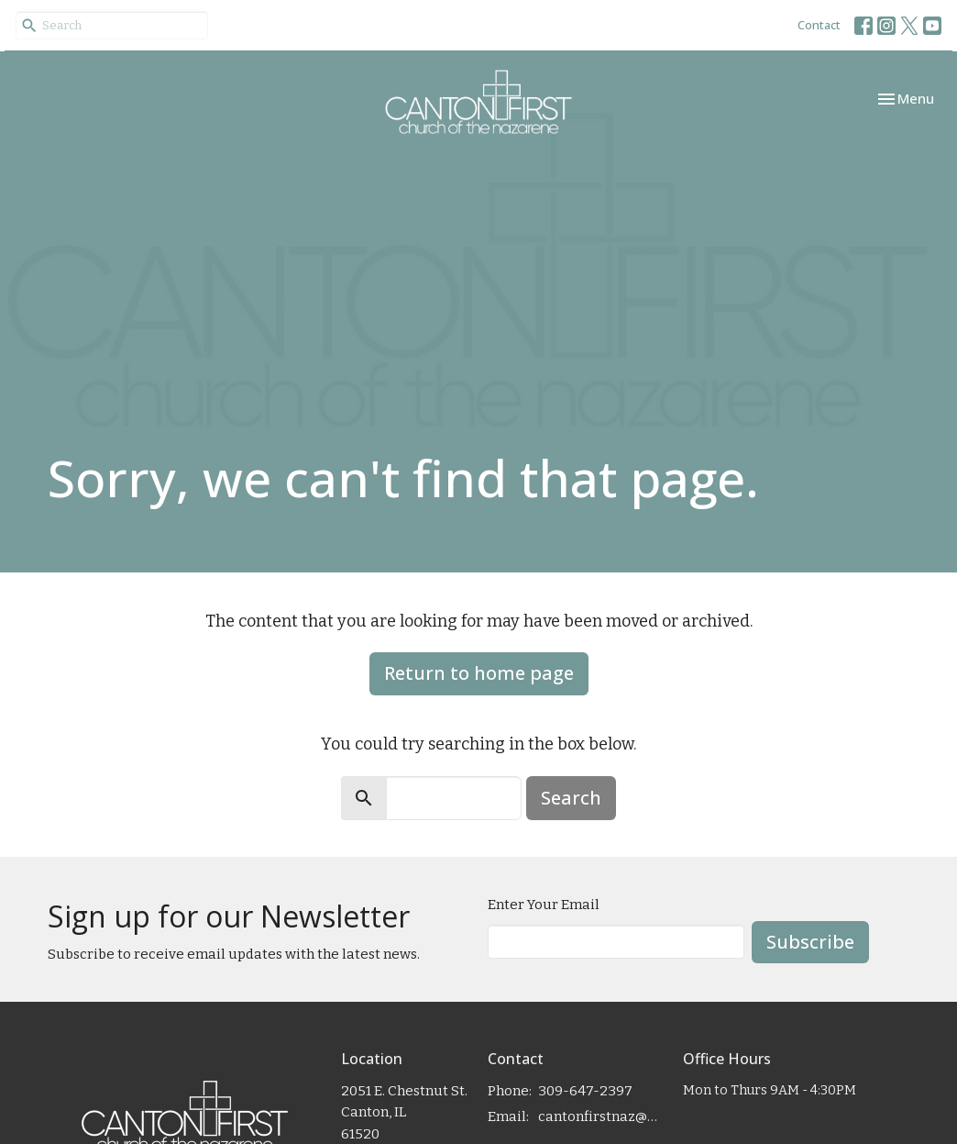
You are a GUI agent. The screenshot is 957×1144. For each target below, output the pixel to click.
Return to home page (479, 673)
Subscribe (810, 941)
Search (571, 797)
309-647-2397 (585, 1091)
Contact (819, 25)
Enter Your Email (544, 904)
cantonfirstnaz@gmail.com (601, 1116)
